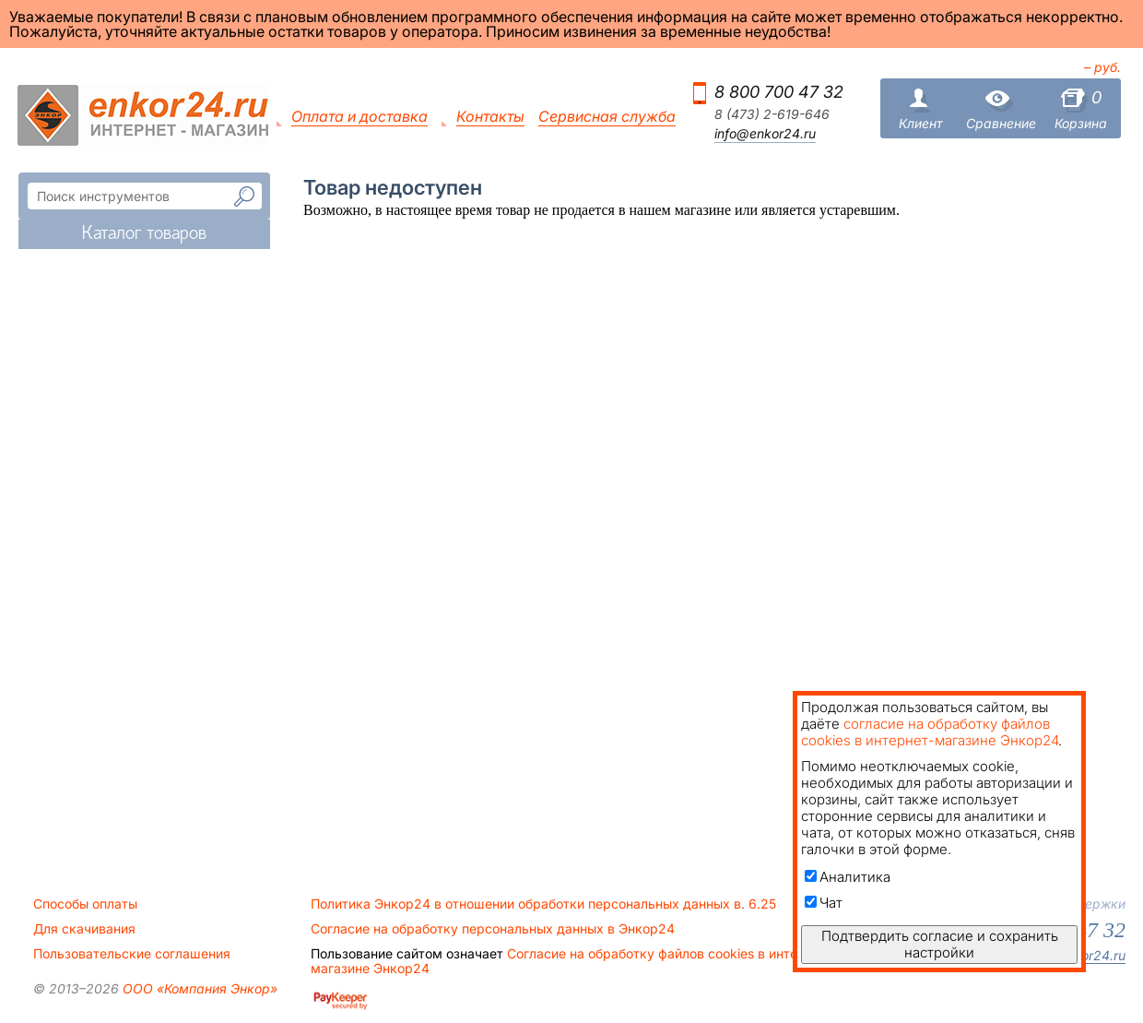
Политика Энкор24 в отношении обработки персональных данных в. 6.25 (543, 904)
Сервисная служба (607, 116)
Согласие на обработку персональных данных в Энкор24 (493, 929)
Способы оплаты (85, 904)
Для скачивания (84, 929)
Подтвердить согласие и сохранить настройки (939, 944)
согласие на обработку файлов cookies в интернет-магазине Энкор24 (929, 732)
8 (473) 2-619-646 (772, 114)
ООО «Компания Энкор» (198, 988)
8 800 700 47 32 (778, 91)
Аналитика (847, 877)
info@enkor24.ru (765, 133)
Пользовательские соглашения (131, 953)
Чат (824, 902)
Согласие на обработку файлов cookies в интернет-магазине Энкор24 (571, 961)
